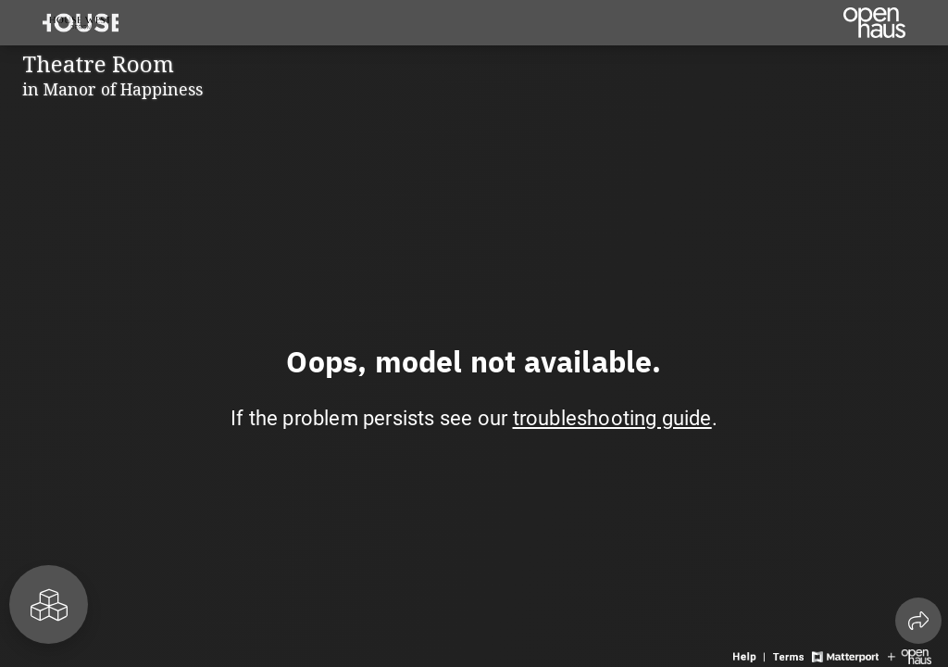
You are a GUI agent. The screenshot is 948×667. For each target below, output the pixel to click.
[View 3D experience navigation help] (750, 655)
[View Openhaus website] (909, 655)
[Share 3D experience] (918, 621)
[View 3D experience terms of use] (790, 655)
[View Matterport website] (845, 655)
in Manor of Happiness (112, 89)
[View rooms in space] (48, 604)
